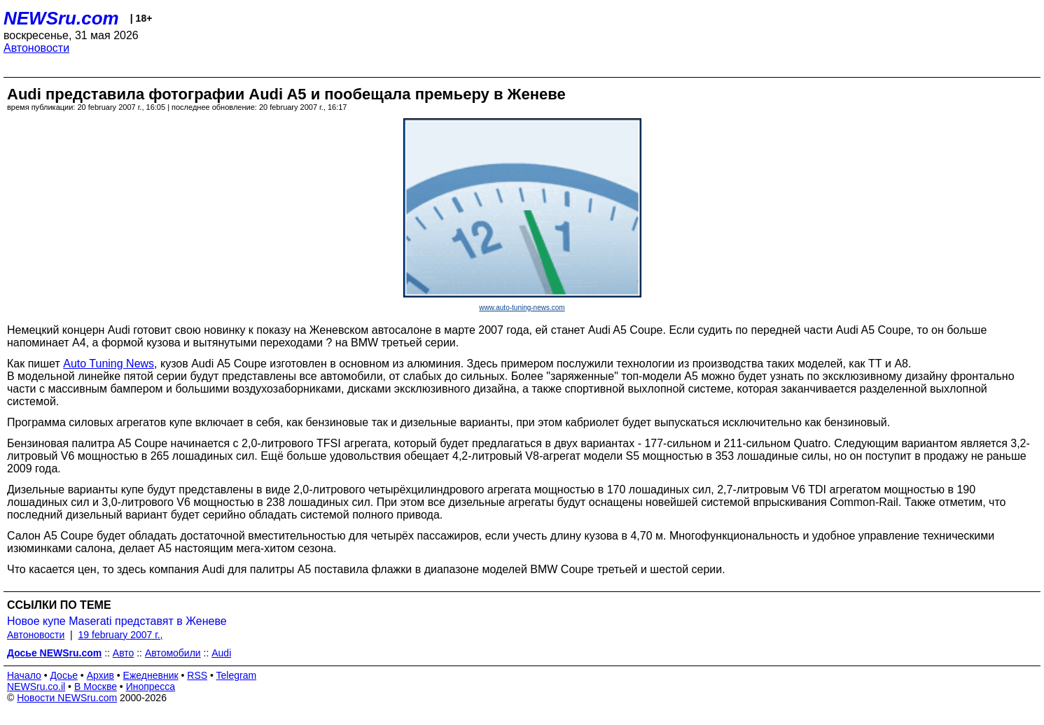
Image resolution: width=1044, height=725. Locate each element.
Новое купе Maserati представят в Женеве (117, 621)
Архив (100, 675)
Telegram (236, 675)
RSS (197, 675)
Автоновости (36, 48)
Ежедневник (151, 675)
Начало (24, 675)
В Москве (95, 686)
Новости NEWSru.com (67, 697)
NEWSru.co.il (36, 686)
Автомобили (173, 653)
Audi (221, 653)
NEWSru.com (61, 18)
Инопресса (151, 686)
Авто (123, 653)
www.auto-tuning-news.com (521, 307)
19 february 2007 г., (120, 634)
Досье (64, 675)
